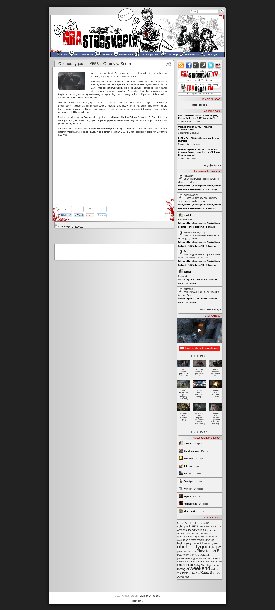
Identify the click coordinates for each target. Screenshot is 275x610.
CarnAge (188, 481)
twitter (210, 65)
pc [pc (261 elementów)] (218, 546)
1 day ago (210, 208)
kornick (187, 215)
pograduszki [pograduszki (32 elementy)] (183, 558)
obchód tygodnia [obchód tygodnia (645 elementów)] (196, 546)
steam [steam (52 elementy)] (190, 564)
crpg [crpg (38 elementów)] (206, 523)
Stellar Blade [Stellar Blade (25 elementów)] (200, 565)
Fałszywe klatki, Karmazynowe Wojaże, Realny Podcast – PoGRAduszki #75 (198, 116)
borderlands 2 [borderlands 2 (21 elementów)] (198, 523)
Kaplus (187, 496)
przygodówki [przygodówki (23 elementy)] (196, 558)
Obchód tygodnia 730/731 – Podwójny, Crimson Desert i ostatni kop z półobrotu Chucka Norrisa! (199, 152)
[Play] (199, 330)
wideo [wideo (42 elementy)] (214, 569)
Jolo (186, 466)
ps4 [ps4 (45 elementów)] (205, 558)
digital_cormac (191, 451)
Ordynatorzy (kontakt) (150, 596)
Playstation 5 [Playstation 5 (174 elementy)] (207, 551)
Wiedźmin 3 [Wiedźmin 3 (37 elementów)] (183, 573)
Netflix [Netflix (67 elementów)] (181, 543)
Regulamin (137, 601)
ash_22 (187, 473)
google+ (196, 65)
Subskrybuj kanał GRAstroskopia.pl (199, 348)
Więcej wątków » (212, 165)
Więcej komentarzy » (210, 309)
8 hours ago (211, 189)
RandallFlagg (190, 504)
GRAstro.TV (199, 75)
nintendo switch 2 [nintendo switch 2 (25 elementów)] (212, 543)
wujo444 (188, 489)
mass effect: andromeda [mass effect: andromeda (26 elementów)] (202, 540)
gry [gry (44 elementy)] (197, 536)
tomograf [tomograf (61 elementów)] (183, 569)
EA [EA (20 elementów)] (195, 530)
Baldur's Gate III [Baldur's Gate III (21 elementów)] (184, 523)
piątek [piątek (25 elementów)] (180, 551)
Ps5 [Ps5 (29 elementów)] (209, 558)
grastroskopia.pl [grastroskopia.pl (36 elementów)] (186, 536)
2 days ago (211, 246)
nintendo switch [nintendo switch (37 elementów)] (194, 543)
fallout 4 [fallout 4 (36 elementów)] (202, 530)
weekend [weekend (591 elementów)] (199, 568)
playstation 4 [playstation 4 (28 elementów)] (189, 551)
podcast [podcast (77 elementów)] (203, 554)
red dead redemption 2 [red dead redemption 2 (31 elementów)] (189, 561)
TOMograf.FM (199, 89)
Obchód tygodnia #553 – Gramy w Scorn (94, 63)
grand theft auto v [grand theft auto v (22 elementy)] (203, 533)
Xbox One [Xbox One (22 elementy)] (195, 573)
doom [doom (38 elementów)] (191, 530)
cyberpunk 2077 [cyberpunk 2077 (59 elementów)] (187, 526)
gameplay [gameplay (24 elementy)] (211, 530)
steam (203, 65)
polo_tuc (188, 458)
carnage (66, 226)
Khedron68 (189, 511)
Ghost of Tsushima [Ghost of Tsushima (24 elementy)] (185, 533)
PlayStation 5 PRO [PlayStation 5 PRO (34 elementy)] (187, 555)
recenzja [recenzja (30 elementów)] (216, 558)
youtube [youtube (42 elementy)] (185, 576)
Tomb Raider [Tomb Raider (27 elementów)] (213, 565)
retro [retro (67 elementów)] (182, 564)
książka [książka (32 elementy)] (186, 540)
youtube (218, 65)
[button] (203, 356)
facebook (188, 65)
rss (181, 65)
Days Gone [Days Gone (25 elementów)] (204, 526)
